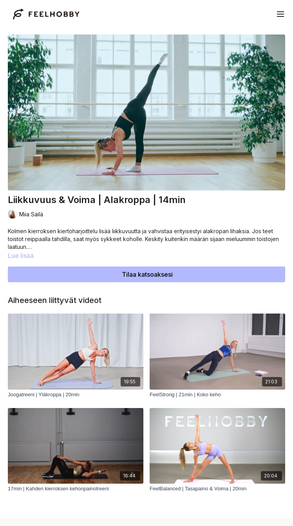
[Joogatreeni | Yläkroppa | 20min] (75, 395)
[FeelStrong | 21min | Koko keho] (217, 395)
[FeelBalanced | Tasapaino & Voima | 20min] (217, 489)
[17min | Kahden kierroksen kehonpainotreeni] (75, 489)
